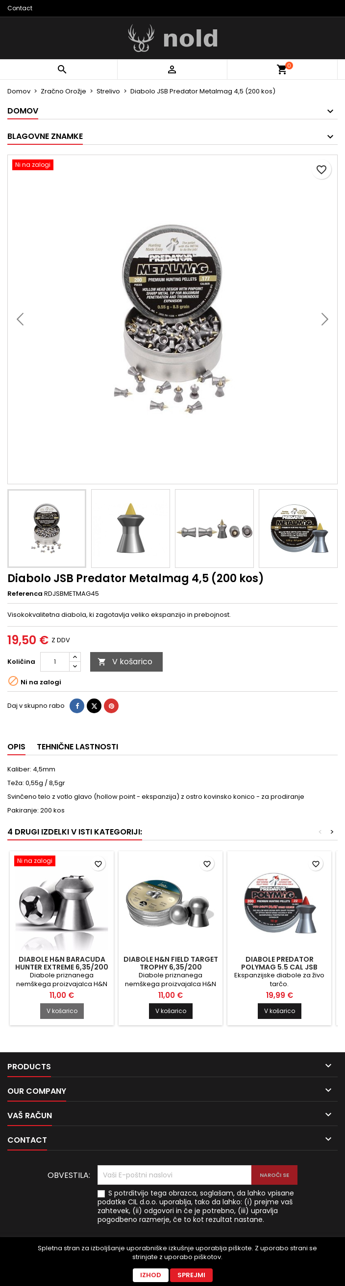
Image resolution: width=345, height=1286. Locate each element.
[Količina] (55, 662)
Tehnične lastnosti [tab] (77, 746)
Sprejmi (191, 1275)
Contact (19, 8)
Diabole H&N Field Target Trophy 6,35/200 (170, 963)
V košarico (125, 661)
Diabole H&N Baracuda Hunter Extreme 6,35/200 (61, 963)
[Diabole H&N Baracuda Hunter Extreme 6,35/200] (61, 862)
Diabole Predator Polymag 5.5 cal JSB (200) (279, 967)
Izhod (150, 1275)
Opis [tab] (16, 746)
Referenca (25, 593)
